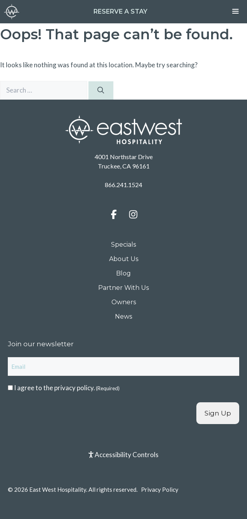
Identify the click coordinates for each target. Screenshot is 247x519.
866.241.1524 (123, 184)
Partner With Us (123, 287)
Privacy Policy (159, 489)
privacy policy (74, 388)
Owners (123, 302)
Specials (123, 244)
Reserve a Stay (120, 11)
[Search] (100, 90)
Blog (123, 273)
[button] (114, 214)
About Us (123, 259)
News (123, 316)
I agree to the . (67, 388)
